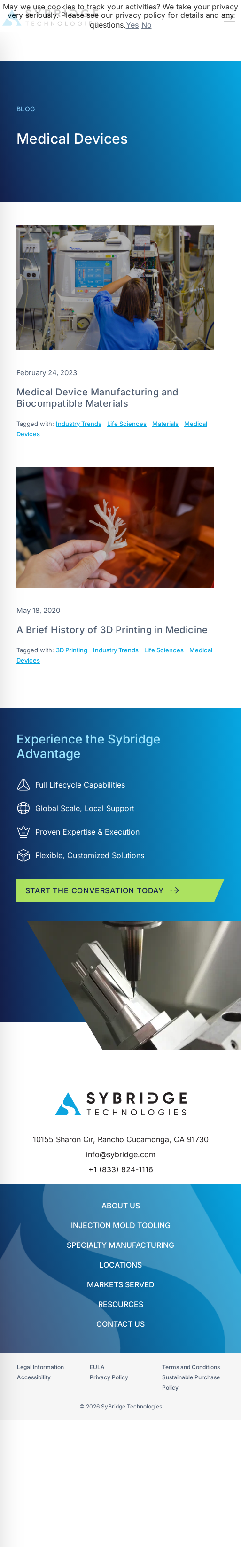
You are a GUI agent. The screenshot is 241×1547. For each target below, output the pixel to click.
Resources (120, 1304)
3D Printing (71, 650)
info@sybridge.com (120, 1154)
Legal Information (40, 1366)
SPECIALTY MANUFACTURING (120, 1245)
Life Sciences (127, 423)
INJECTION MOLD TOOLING (121, 1225)
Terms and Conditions (191, 1366)
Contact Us (120, 1324)
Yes (132, 25)
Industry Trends (78, 423)
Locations (120, 1264)
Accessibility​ (34, 1377)
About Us (120, 1205)
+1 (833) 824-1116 (120, 1169)
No (146, 25)
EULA (97, 1366)
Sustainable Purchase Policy (191, 1382)
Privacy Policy (109, 1377)
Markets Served (121, 1284)
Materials (165, 423)
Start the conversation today (102, 890)
